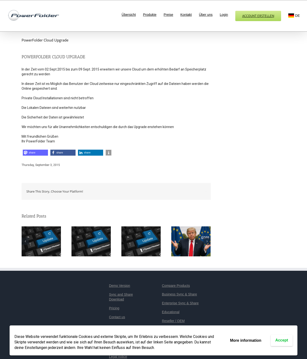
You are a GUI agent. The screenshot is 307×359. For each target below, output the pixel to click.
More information (245, 340)
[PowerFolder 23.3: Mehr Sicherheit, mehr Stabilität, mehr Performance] (41, 241)
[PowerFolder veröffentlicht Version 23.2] (91, 241)
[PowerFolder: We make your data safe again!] (191, 241)
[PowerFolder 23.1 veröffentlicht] (141, 241)
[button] (35, 153)
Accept (281, 340)
